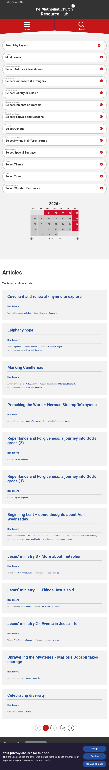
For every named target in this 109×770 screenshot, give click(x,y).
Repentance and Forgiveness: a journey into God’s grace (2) (51, 440)
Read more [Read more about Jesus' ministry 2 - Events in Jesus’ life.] (13, 633)
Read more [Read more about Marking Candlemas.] (13, 377)
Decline (95, 756)
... (58, 729)
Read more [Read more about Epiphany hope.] (13, 340)
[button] (27, 24)
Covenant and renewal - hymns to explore (44, 296)
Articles (29, 283)
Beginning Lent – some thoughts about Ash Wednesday (46, 516)
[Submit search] (99, 45)
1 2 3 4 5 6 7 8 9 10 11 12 (54, 238)
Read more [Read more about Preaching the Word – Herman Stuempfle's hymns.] (13, 414)
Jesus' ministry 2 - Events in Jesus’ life (42, 623)
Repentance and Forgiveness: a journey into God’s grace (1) (51, 478)
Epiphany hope (20, 330)
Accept (94, 748)
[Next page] (71, 728)
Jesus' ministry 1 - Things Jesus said (40, 590)
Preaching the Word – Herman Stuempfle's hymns (52, 405)
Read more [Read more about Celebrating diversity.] (13, 705)
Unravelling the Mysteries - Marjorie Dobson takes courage (52, 659)
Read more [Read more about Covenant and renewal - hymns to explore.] (13, 306)
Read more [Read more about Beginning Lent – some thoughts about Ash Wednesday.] (13, 529)
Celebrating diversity (26, 695)
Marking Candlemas (25, 367)
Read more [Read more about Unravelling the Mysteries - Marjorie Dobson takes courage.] (13, 671)
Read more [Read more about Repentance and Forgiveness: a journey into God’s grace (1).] (13, 491)
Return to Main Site (13, 2)
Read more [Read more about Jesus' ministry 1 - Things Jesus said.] (13, 600)
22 (63, 728)
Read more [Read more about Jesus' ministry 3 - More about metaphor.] (13, 566)
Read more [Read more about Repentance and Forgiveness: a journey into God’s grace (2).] (13, 452)
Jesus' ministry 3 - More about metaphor (44, 556)
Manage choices (94, 764)
